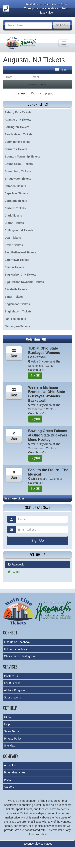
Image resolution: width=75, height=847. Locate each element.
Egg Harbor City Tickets (20, 274)
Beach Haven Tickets (19, 134)
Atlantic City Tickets (18, 119)
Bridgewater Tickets (18, 178)
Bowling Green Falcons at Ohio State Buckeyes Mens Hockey (47, 435)
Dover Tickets (14, 245)
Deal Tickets (13, 237)
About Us (10, 765)
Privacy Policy (12, 738)
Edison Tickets (14, 267)
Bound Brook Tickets (19, 163)
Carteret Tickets (15, 208)
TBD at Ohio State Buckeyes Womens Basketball (44, 352)
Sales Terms (11, 731)
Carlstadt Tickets (16, 200)
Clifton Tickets (14, 223)
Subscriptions (12, 697)
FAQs (7, 717)
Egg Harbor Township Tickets (24, 282)
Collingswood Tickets (19, 230)
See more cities (14, 498)
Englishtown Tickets (18, 311)
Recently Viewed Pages (37, 843)
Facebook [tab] (16, 564)
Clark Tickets (13, 215)
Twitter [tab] (14, 571)
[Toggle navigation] (63, 43)
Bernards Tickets (16, 149)
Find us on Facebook (17, 642)
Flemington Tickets (17, 326)
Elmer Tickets (14, 296)
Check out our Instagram (19, 656)
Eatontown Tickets (17, 259)
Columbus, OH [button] (36, 339)
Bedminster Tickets (17, 141)
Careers (9, 786)
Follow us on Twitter (16, 649)
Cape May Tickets (16, 193)
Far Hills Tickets (15, 318)
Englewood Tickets (17, 304)
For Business (12, 683)
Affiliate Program (14, 690)
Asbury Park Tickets (18, 112)
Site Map (9, 745)
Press (7, 779)
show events (35, 93)
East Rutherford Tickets (20, 252)
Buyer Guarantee (14, 772)
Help (7, 724)
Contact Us (11, 676)
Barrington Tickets (17, 127)
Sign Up (37, 541)
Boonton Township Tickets (22, 156)
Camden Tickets (15, 186)
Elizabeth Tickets (16, 289)
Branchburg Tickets (18, 171)
